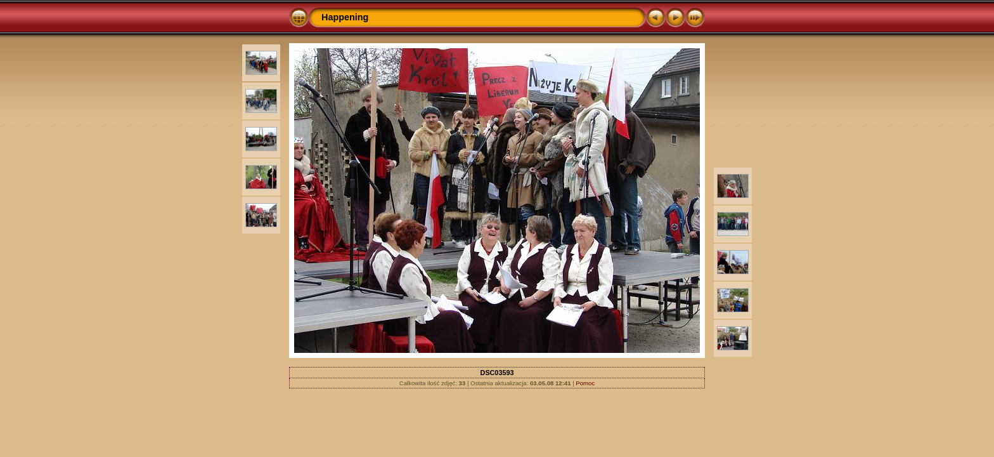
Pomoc (585, 383)
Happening (344, 17)
